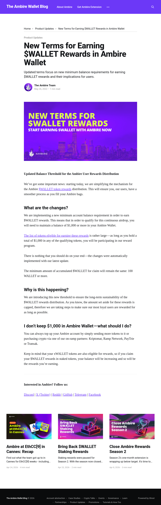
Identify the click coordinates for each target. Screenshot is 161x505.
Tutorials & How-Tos (112, 502)
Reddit (57, 394)
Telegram (80, 394)
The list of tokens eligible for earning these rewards (56, 235)
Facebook (95, 394)
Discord (29, 394)
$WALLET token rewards (55, 189)
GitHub (67, 394)
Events (101, 498)
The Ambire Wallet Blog (27, 6)
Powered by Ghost (146, 498)
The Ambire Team (45, 85)
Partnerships (61, 502)
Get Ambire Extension (89, 6)
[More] (108, 7)
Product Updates (44, 28)
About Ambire (64, 6)
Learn (125, 498)
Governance (113, 498)
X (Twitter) (43, 394)
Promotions (94, 502)
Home (27, 28)
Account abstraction (56, 498)
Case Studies (74, 498)
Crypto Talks (89, 498)
